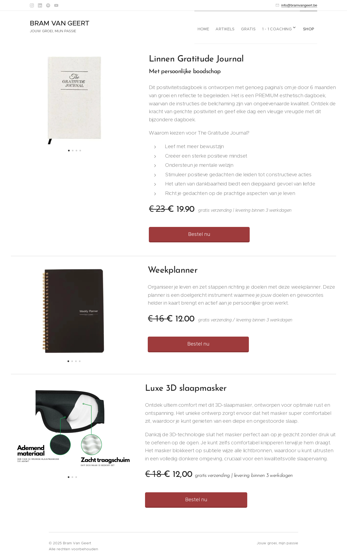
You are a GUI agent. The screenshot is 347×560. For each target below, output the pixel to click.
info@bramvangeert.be (299, 5)
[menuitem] (196, 27)
